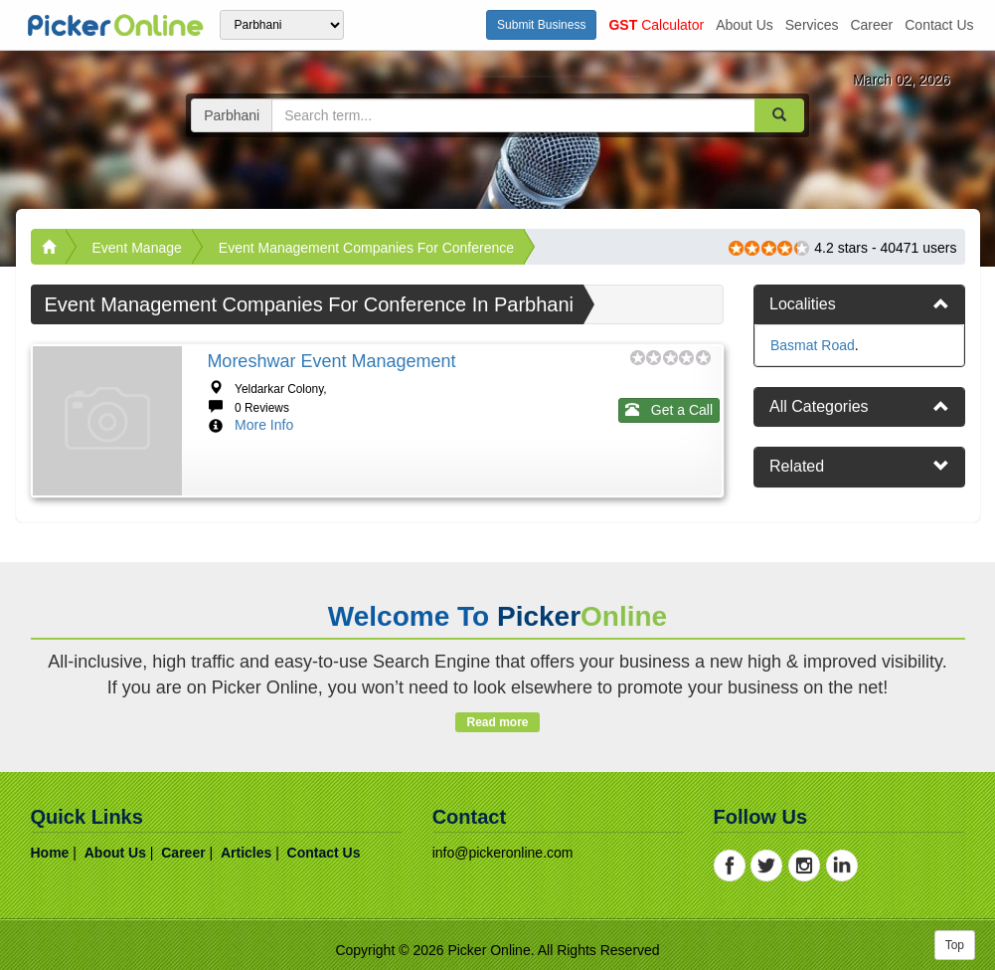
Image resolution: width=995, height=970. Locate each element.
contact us (939, 25)
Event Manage (137, 248)
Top (954, 945)
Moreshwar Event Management (331, 361)
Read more (497, 722)
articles (246, 853)
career (871, 25)
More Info (264, 425)
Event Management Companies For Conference (366, 248)
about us (744, 25)
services (812, 25)
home (50, 853)
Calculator (656, 25)
